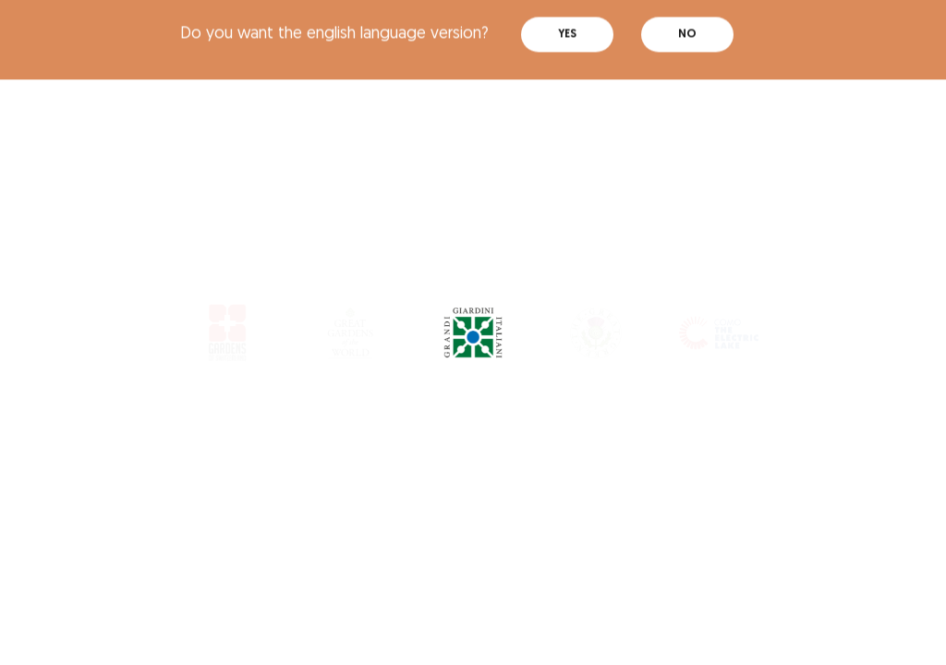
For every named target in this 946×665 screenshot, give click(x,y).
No (687, 25)
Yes (567, 25)
